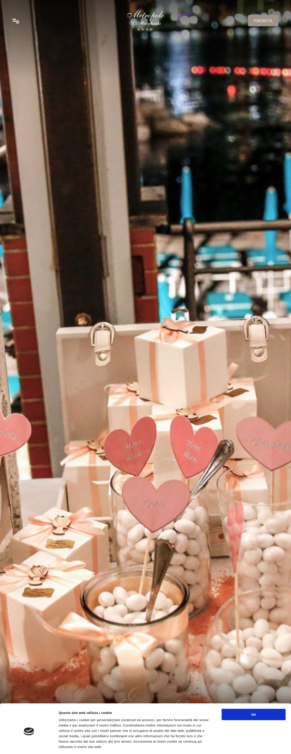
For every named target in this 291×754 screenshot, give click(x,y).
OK (253, 695)
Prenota (262, 21)
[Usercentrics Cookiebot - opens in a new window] (29, 745)
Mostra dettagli (238, 745)
